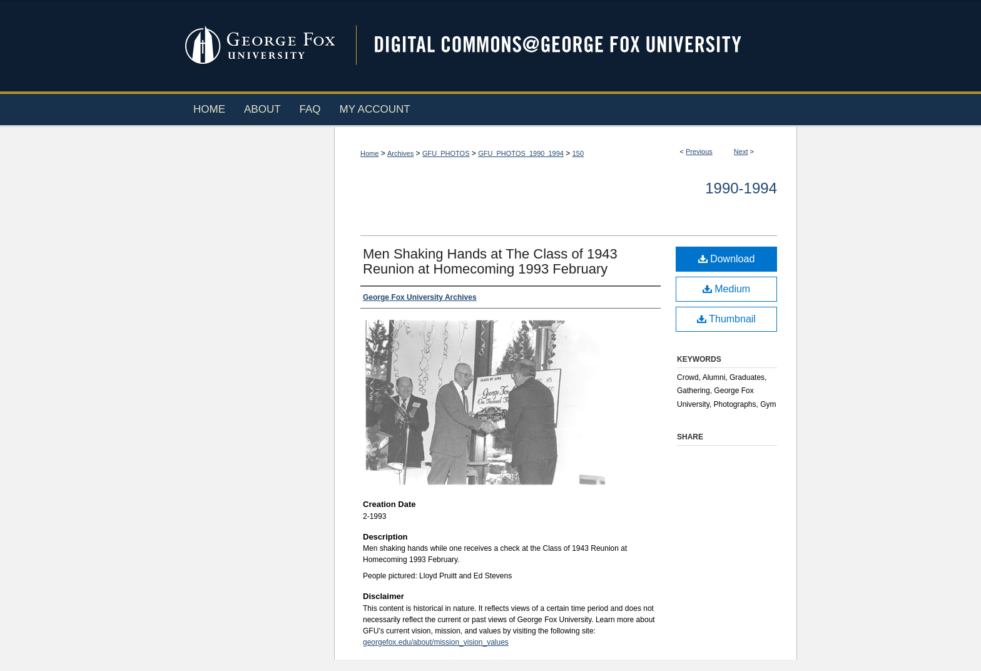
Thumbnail (726, 319)
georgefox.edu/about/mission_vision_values (436, 642)
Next (741, 151)
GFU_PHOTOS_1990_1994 (521, 153)
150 (578, 153)
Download (726, 259)
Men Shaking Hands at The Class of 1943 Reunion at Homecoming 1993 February (490, 261)
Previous (699, 151)
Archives (400, 153)
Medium (726, 289)
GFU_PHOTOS (446, 153)
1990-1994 (741, 188)
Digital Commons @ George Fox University (568, 45)
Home (369, 153)
